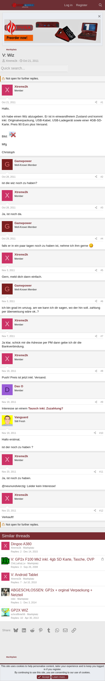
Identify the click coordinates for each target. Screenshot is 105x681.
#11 (101, 471)
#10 (101, 433)
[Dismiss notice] (99, 16)
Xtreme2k (11, 60)
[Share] (96, 102)
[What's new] (93, 5)
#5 (101, 270)
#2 (101, 176)
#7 (101, 336)
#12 (101, 510)
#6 (101, 301)
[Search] (100, 5)
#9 (101, 402)
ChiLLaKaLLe (18, 563)
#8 (101, 371)
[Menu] (6, 5)
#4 (101, 238)
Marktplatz (28, 547)
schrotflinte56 (18, 614)
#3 (101, 207)
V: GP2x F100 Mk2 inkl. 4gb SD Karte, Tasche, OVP (52, 559)
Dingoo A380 (21, 544)
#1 (101, 102)
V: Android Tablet (24, 575)
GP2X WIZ (19, 610)
